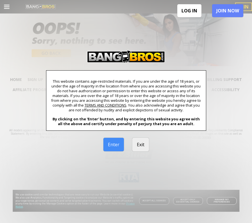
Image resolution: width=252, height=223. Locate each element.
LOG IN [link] (189, 11)
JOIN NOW (227, 11)
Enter (113, 144)
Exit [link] (140, 144)
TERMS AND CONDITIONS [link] (105, 105)
